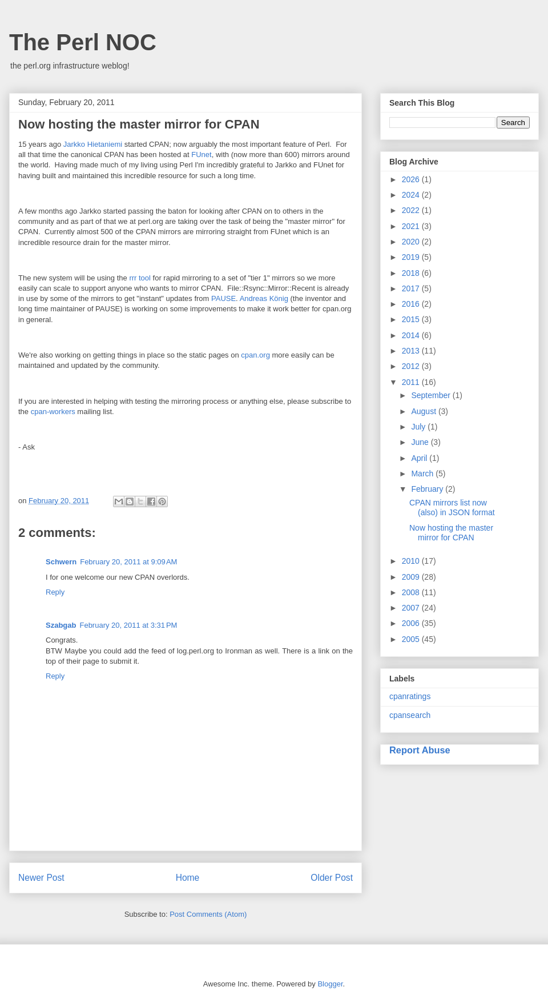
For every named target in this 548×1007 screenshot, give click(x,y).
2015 (412, 319)
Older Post (332, 877)
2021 (412, 226)
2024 (412, 194)
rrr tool (140, 278)
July (419, 426)
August (424, 411)
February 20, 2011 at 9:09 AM (128, 561)
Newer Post (41, 877)
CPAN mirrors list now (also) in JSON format (452, 507)
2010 (412, 560)
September (431, 395)
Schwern (61, 561)
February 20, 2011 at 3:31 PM (128, 625)
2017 (412, 288)
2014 (412, 335)
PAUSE (223, 298)
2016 (412, 303)
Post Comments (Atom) (208, 914)
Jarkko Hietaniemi (92, 144)
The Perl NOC (82, 42)
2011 (412, 382)
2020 (412, 241)
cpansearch (409, 715)
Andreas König (264, 298)
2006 (412, 623)
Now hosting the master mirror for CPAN (451, 532)
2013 (412, 350)
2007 (412, 607)
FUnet (201, 154)
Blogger (329, 984)
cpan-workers (53, 411)
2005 (412, 639)
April (420, 458)
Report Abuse (419, 750)
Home (188, 877)
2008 (412, 592)
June (420, 442)
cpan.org (255, 355)
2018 (412, 273)
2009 (412, 576)
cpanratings (409, 696)
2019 (412, 257)
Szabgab (61, 625)
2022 (412, 210)
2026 (412, 179)
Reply (55, 592)
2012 (412, 366)
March (423, 473)
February (428, 489)
